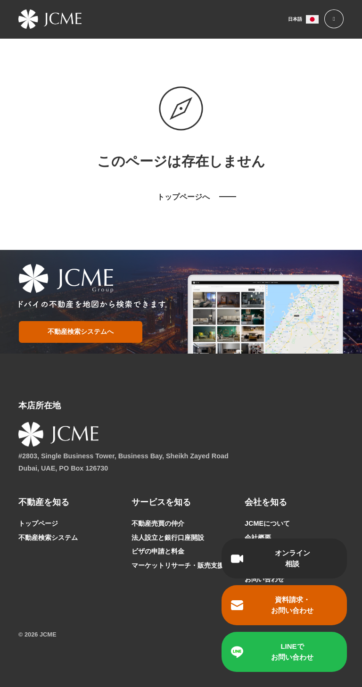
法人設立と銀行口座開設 (168, 537)
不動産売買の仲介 (158, 523)
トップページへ (183, 197)
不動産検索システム (48, 537)
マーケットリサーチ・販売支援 (178, 565)
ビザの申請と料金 (158, 551)
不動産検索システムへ (80, 331)
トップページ (38, 523)
